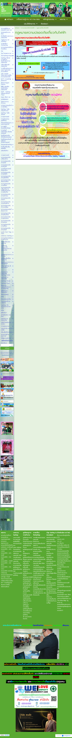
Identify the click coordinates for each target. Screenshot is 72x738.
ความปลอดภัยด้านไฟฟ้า (28, 28)
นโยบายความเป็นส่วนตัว (8, 354)
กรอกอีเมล (4, 343)
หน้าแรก (17, 28)
